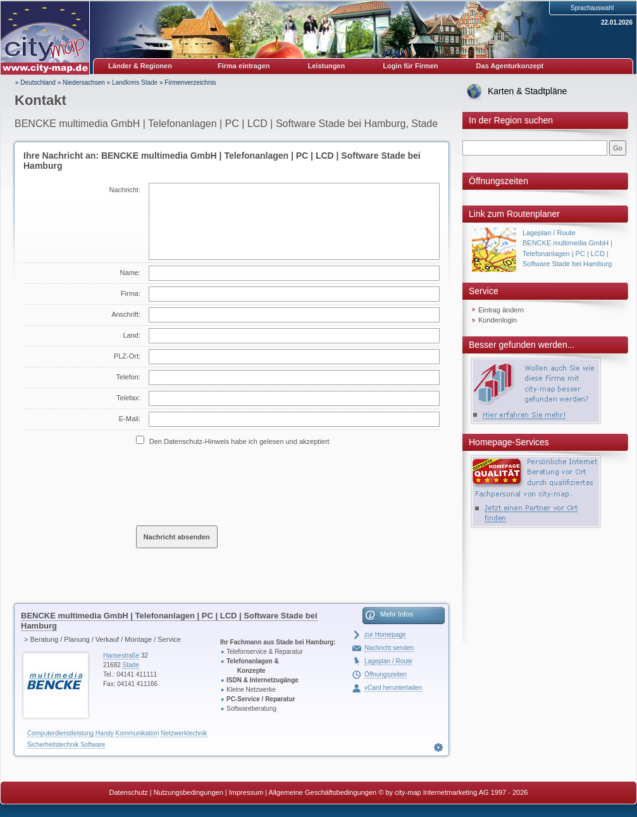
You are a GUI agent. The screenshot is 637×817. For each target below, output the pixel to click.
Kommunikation (137, 733)
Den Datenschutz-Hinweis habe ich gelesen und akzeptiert (239, 441)
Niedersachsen (84, 82)
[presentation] (232, 485)
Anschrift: (125, 314)
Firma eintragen (244, 66)
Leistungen (326, 66)
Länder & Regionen (140, 66)
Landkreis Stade (135, 82)
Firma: (130, 293)
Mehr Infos (396, 614)
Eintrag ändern (501, 310)
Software (92, 744)
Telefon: (128, 377)
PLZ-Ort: (127, 356)
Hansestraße (121, 655)
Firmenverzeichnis (190, 82)
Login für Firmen (410, 66)
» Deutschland (35, 82)
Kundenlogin (497, 320)
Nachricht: (124, 190)
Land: (131, 335)
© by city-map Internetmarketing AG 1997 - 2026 (453, 792)
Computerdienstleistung (60, 733)
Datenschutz (128, 792)
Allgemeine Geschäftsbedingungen (323, 792)
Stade (131, 664)
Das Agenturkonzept (510, 66)
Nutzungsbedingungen (188, 792)
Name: (130, 272)
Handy (105, 733)
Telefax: (128, 398)
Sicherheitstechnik (52, 744)
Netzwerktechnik (184, 733)
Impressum (246, 792)
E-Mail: (129, 418)
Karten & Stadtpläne (527, 91)
